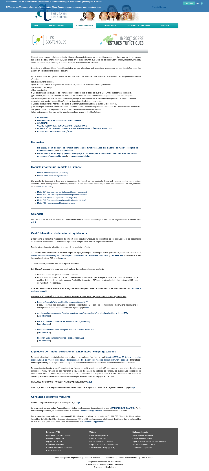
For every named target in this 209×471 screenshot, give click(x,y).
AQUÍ (33, 222)
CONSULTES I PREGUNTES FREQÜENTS (55, 131)
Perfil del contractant (97, 438)
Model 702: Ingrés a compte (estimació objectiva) (57, 197)
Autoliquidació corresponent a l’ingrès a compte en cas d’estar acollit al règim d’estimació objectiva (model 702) (82, 313)
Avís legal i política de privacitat (68, 458)
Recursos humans (53, 450)
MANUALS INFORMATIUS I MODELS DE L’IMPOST (59, 120)
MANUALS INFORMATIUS (122, 408)
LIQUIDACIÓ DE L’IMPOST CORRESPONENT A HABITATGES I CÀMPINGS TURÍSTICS (74, 129)
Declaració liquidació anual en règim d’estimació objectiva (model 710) (65, 330)
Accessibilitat (109, 458)
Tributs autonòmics (84, 25)
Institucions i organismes (142, 448)
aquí (63, 258)
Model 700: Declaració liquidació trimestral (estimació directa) (62, 195)
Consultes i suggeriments (139, 25)
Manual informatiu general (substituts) (52, 173)
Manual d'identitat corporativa (101, 441)
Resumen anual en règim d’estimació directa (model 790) (60, 338)
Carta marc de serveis (55, 445)
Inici (36, 25)
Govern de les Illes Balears (104, 467)
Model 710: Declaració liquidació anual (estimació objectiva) (61, 200)
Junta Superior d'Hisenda (142, 435)
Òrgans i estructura (54, 441)
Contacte (165, 25)
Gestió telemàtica (45, 186)
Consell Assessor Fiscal (142, 438)
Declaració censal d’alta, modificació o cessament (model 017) (62, 302)
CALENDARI (42, 123)
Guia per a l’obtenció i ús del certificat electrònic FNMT (86, 255)
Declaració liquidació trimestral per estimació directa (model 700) (63, 321)
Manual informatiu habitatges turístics (52, 175)
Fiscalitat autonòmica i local (143, 445)
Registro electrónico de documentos (103, 445)
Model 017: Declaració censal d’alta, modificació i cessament (62, 192)
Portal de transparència (98, 435)
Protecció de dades (92, 458)
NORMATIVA (42, 118)
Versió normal (147, 458)
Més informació (44, 316)
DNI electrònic (117, 255)
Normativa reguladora (55, 438)
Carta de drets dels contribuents (59, 448)
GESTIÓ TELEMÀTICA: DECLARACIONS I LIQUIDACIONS (62, 126)
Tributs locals (110, 25)
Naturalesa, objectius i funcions (58, 435)
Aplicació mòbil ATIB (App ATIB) (102, 448)
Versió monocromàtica (128, 458)
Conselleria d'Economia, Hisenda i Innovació (104, 464)
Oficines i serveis (56, 25)
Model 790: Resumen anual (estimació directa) (56, 203)
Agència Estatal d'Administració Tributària (149, 441)
